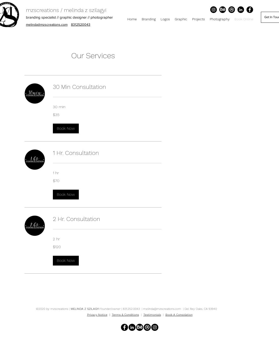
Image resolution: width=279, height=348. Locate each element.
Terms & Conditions (125, 314)
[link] (107, 87)
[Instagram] (213, 9)
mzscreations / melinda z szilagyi (66, 10)
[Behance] (222, 9)
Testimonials (152, 314)
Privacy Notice (97, 314)
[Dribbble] (231, 9)
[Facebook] (249, 9)
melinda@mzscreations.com (162, 309)
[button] (66, 128)
